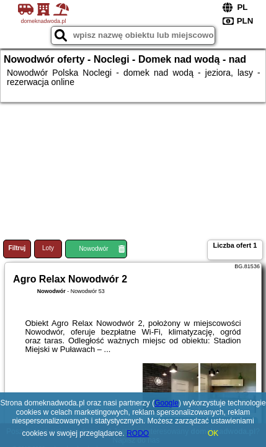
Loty (48, 248)
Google (166, 403)
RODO (137, 433)
